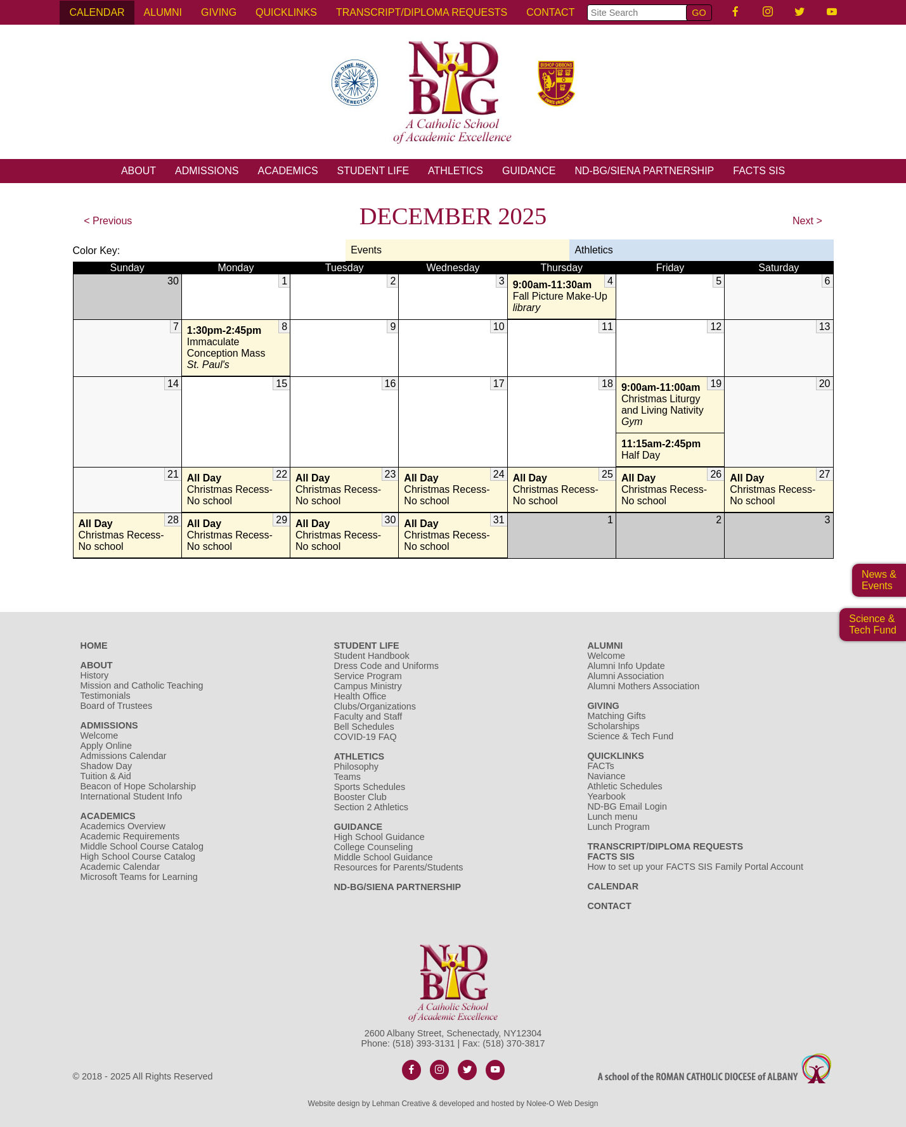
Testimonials (106, 696)
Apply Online (107, 746)
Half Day (670, 449)
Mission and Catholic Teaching (142, 685)
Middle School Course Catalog (142, 846)
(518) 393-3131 (423, 1043)
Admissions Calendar (124, 756)
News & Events (879, 580)
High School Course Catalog (138, 856)
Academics (287, 170)
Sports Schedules (369, 787)
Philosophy (355, 766)
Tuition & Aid (106, 776)
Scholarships (613, 726)
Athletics (455, 170)
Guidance (528, 170)
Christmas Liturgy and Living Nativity (670, 405)
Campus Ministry (367, 686)
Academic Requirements (130, 836)
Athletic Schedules (624, 786)
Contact (550, 12)
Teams (346, 777)
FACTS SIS (759, 170)
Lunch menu (612, 817)
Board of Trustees (117, 706)
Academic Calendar (120, 867)
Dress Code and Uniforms (386, 666)
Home (94, 645)
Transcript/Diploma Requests (421, 12)
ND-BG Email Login (627, 806)
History (95, 675)
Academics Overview (123, 826)
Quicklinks (286, 12)
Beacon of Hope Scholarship (138, 786)
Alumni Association (625, 676)
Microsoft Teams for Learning (139, 877)
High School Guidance (380, 837)
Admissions (206, 170)
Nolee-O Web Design (562, 1103)
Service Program (367, 676)
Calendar (96, 12)
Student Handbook (371, 656)
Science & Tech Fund (630, 736)
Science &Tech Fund (872, 624)
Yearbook (606, 796)
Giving (218, 12)
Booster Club (359, 797)
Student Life (373, 170)
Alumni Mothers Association (643, 686)
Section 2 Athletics (370, 807)
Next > (807, 220)
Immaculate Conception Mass (236, 348)
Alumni (163, 12)
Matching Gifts (616, 716)
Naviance (606, 776)
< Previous (108, 220)
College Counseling (373, 847)
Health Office (359, 696)
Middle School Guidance (382, 857)
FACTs (600, 766)
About (138, 170)
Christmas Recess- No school (236, 489)
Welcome (100, 735)
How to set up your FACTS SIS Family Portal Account (695, 867)
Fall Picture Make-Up (562, 296)
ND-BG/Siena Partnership (644, 170)
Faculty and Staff (367, 716)
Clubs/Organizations (374, 706)
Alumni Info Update (625, 666)
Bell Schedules (363, 727)
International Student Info (132, 796)
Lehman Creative (401, 1103)
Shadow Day (107, 766)
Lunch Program (618, 827)
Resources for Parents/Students (398, 867)
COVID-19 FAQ (364, 737)
